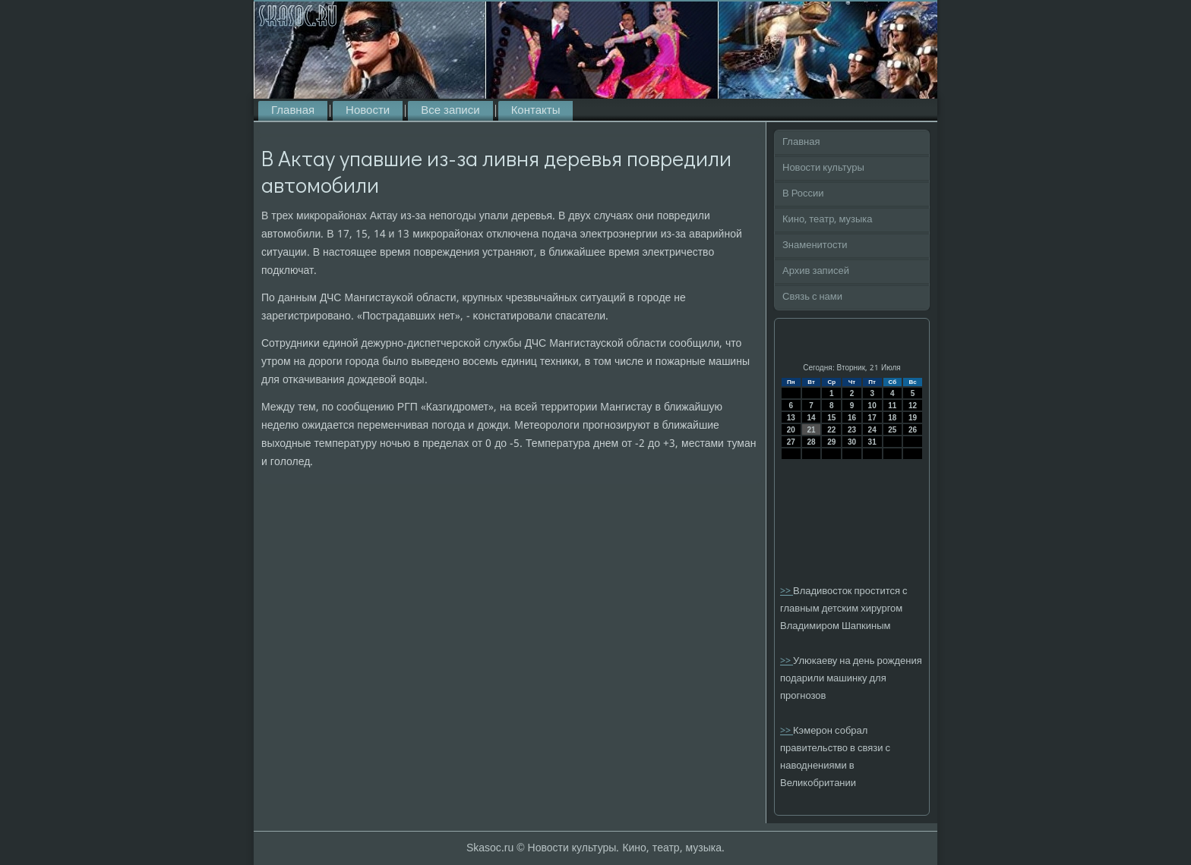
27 (791, 442)
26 (912, 430)
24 (872, 430)
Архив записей (815, 271)
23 (852, 430)
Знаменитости (815, 245)
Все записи (450, 111)
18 (892, 418)
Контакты (536, 111)
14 (811, 418)
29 (831, 442)
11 (892, 405)
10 (872, 405)
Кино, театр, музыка (827, 219)
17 (872, 418)
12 (912, 405)
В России (803, 194)
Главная (292, 111)
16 (852, 418)
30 (852, 442)
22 (831, 430)
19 (912, 418)
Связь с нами (812, 297)
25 (892, 430)
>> (786, 591)
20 (791, 430)
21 (811, 430)
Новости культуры (823, 168)
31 (872, 442)
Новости (368, 111)
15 (831, 418)
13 (791, 418)
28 (811, 442)
